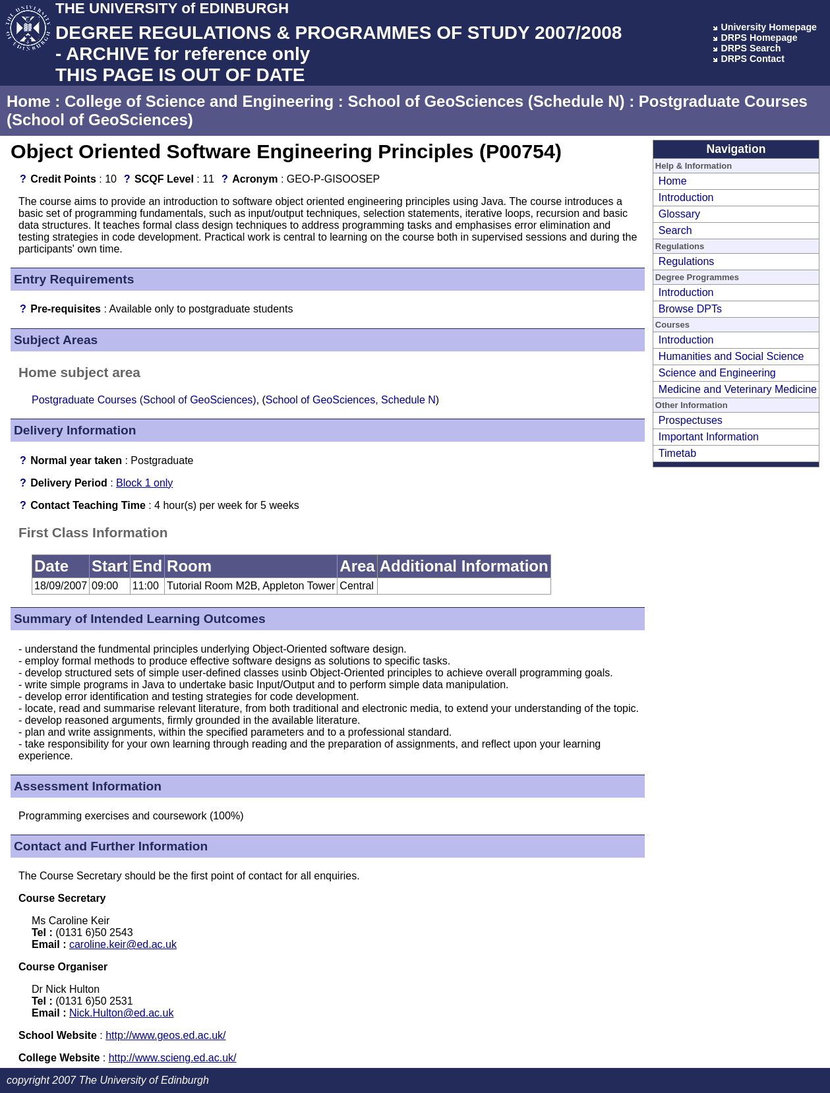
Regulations (687, 261)
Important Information (709, 436)
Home (29, 101)
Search (675, 230)
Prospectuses (691, 420)
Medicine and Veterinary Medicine (738, 389)
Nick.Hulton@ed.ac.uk (121, 1013)
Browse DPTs (690, 308)
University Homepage (769, 27)
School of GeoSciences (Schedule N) (485, 101)
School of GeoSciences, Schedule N (351, 399)
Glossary (679, 214)
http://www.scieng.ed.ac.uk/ (173, 1057)
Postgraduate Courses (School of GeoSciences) (144, 399)
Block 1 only (144, 482)
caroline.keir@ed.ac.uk (123, 944)
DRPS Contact (753, 58)
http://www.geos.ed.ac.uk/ (165, 1035)
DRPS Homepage (759, 37)
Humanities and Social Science (731, 356)
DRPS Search (751, 48)
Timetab (677, 453)
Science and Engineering (717, 372)
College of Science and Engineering (199, 101)
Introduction (686, 197)
